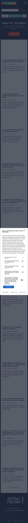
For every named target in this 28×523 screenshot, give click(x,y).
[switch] (22, 261)
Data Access (14, 292)
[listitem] (14, 258)
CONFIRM (8, 286)
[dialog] (14, 261)
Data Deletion (5, 292)
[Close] (25, 230)
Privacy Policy (22, 292)
